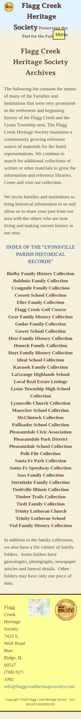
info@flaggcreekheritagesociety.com (39, 686)
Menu (60, 34)
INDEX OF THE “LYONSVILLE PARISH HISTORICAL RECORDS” (40, 254)
